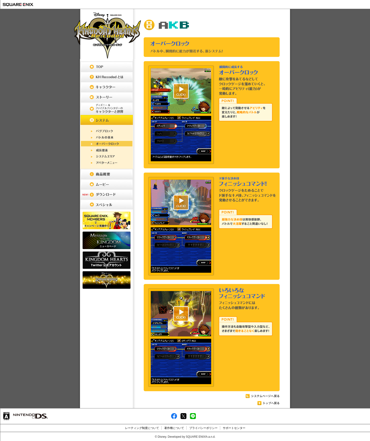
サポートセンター (234, 428)
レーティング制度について (142, 428)
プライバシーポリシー (203, 428)
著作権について (174, 428)
